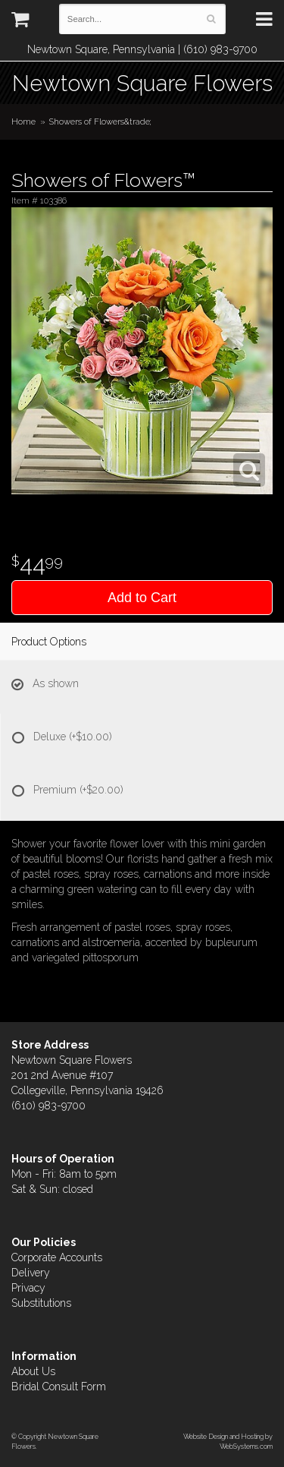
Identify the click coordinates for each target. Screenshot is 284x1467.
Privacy (28, 1288)
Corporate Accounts (56, 1257)
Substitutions (41, 1303)
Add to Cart (142, 597)
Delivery (30, 1273)
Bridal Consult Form (58, 1386)
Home (23, 121)
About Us (33, 1371)
